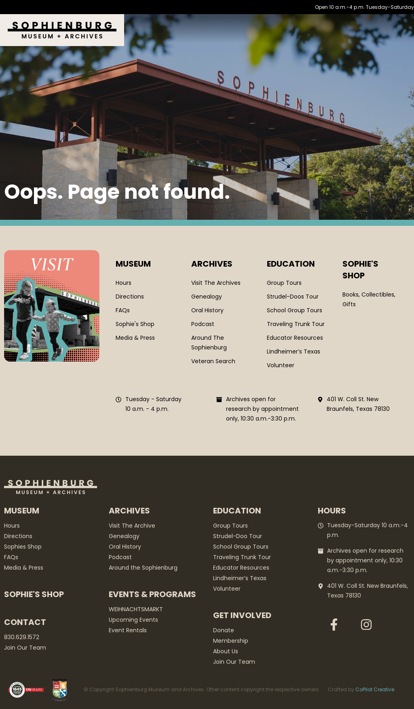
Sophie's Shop (34, 594)
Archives (211, 263)
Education (291, 263)
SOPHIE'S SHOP (360, 269)
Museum (133, 263)
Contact (25, 622)
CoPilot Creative (374, 689)
